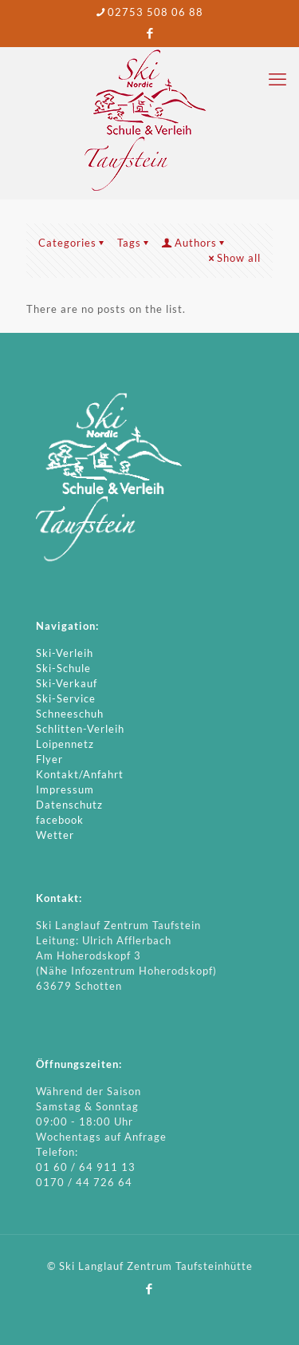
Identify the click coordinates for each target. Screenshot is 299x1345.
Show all (234, 257)
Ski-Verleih (64, 653)
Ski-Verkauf (66, 683)
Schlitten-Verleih (80, 728)
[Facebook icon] (150, 33)
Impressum (65, 789)
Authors (194, 242)
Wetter (55, 835)
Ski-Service (66, 698)
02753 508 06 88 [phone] (155, 12)
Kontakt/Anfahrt (80, 774)
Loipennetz (65, 744)
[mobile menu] (277, 79)
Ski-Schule (63, 668)
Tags (134, 242)
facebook (60, 819)
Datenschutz (69, 804)
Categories (72, 242)
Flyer (49, 759)
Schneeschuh (70, 713)
